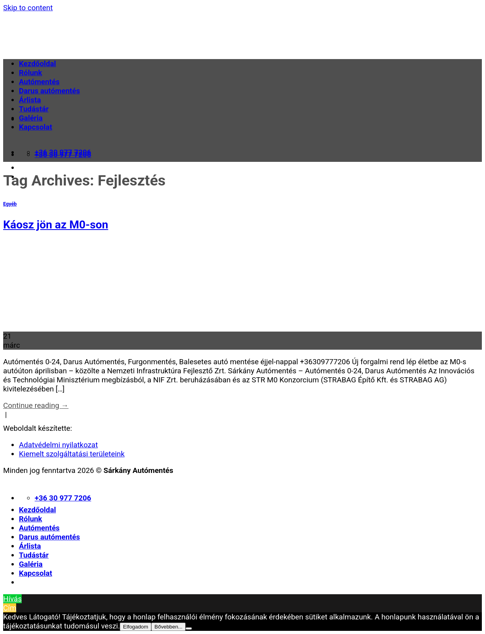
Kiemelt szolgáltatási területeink (72, 453)
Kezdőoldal (37, 63)
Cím (9, 607)
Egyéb (10, 204)
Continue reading (36, 405)
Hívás (12, 598)
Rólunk (30, 72)
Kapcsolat (35, 127)
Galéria (31, 117)
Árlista (30, 99)
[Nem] (189, 628)
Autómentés (39, 81)
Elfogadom (135, 627)
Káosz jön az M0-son (55, 224)
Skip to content (28, 7)
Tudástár (33, 108)
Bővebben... (168, 627)
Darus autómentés (49, 90)
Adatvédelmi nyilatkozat (58, 444)
